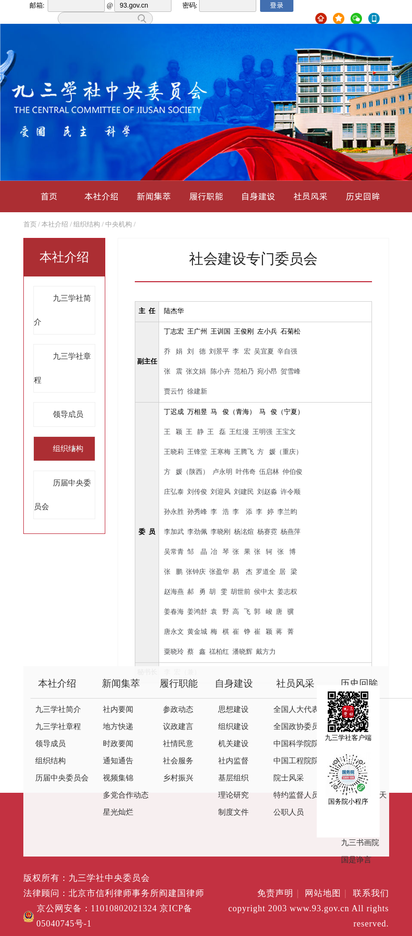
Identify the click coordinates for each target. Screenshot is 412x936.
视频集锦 (118, 778)
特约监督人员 (296, 795)
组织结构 (86, 224)
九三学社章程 (58, 727)
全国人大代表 (296, 710)
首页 (49, 196)
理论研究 (233, 795)
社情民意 (178, 744)
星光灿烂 (118, 812)
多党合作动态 (126, 795)
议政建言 (178, 727)
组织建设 (233, 727)
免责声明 (279, 893)
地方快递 (118, 727)
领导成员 (68, 414)
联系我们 (371, 893)
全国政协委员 (296, 727)
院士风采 (288, 778)
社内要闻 (118, 710)
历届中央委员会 (62, 778)
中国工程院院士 (300, 761)
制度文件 (233, 812)
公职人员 (288, 812)
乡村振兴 (178, 778)
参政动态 (178, 710)
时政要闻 (118, 744)
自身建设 (258, 196)
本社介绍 (101, 196)
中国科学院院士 (300, 744)
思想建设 (233, 710)
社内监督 (233, 761)
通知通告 (118, 761)
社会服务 (178, 761)
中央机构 (118, 224)
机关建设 (233, 744)
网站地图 (327, 893)
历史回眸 (363, 196)
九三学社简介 (58, 710)
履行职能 (206, 196)
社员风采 (310, 196)
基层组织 (233, 778)
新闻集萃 (154, 196)
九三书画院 (360, 843)
